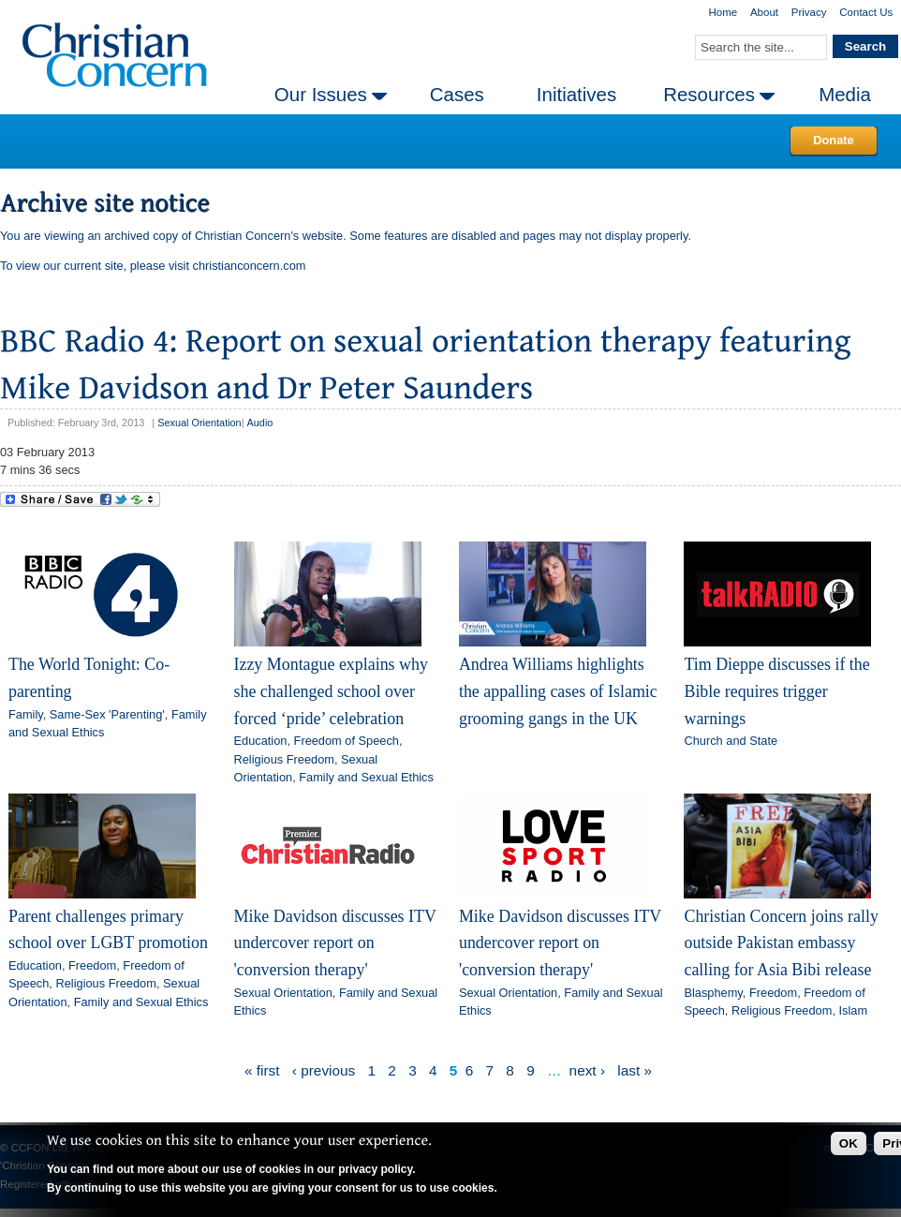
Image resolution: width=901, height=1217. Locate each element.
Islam (853, 1010)
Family (25, 714)
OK (848, 1143)
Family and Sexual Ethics (366, 777)
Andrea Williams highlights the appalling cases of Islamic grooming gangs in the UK (558, 691)
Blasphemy (713, 993)
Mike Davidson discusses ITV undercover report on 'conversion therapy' (335, 943)
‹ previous (323, 1070)
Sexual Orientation (199, 422)
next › (587, 1070)
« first (262, 1070)
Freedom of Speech (346, 741)
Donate (833, 140)
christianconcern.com (249, 266)
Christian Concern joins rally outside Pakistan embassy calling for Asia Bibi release (781, 943)
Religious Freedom (284, 759)
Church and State (730, 741)
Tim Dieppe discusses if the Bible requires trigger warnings (776, 691)
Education (261, 741)
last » (634, 1070)
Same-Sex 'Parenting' (107, 714)
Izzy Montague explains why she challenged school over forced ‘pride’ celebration (331, 691)
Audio (260, 422)
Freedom (92, 965)
